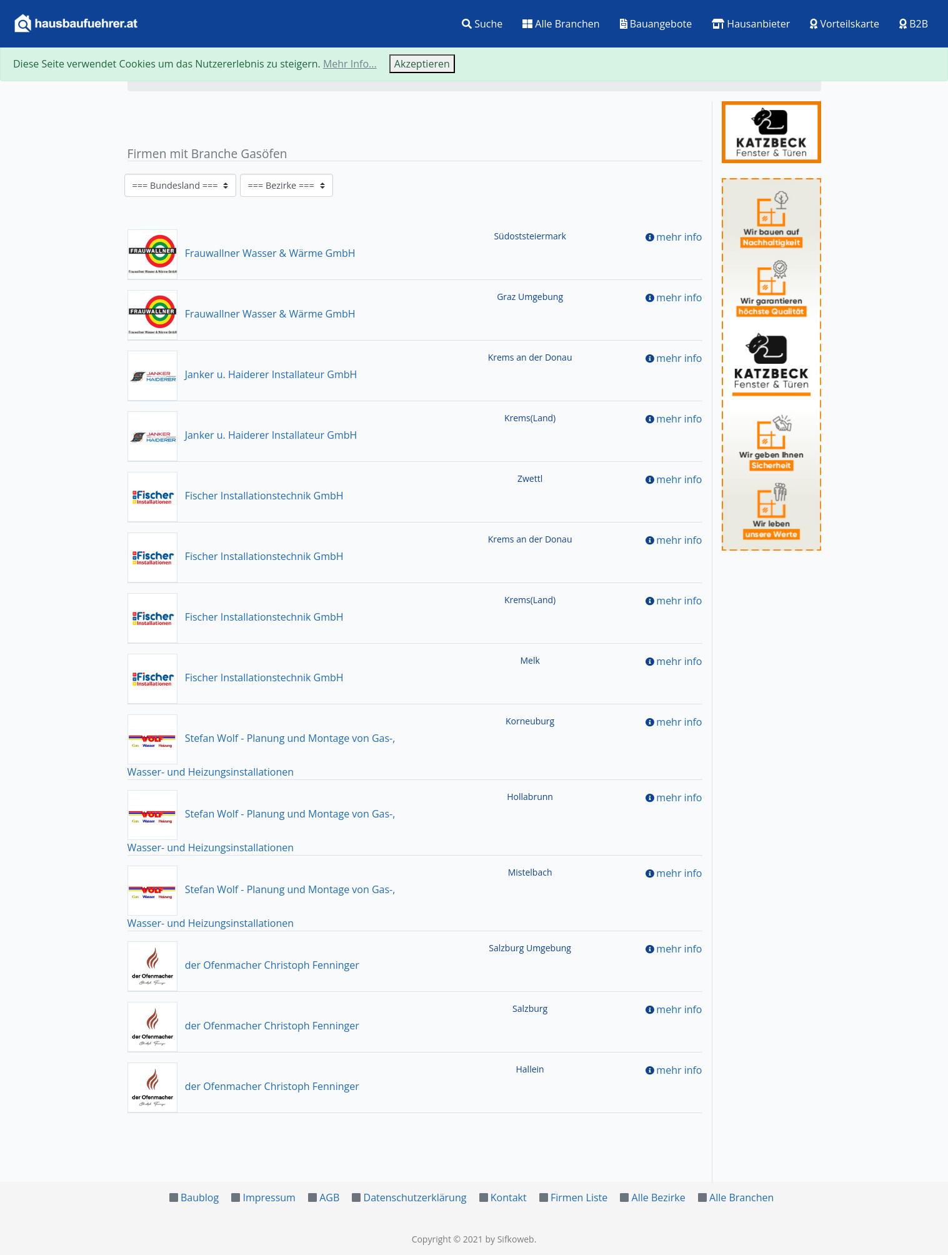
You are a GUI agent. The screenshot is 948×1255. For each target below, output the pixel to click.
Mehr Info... (350, 64)
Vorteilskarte (844, 24)
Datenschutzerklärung (415, 1197)
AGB (329, 1197)
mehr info (679, 237)
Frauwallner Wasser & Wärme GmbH (241, 253)
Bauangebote (656, 24)
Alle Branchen (560, 24)
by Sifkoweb (509, 1239)
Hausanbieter (751, 24)
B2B (913, 24)
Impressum (268, 1197)
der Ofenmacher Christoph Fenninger (243, 965)
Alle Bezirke (659, 1197)
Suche (482, 24)
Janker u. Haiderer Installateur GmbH (242, 374)
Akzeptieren (422, 64)
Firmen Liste (579, 1197)
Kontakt (509, 1197)
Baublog (200, 1197)
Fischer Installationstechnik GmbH (235, 495)
